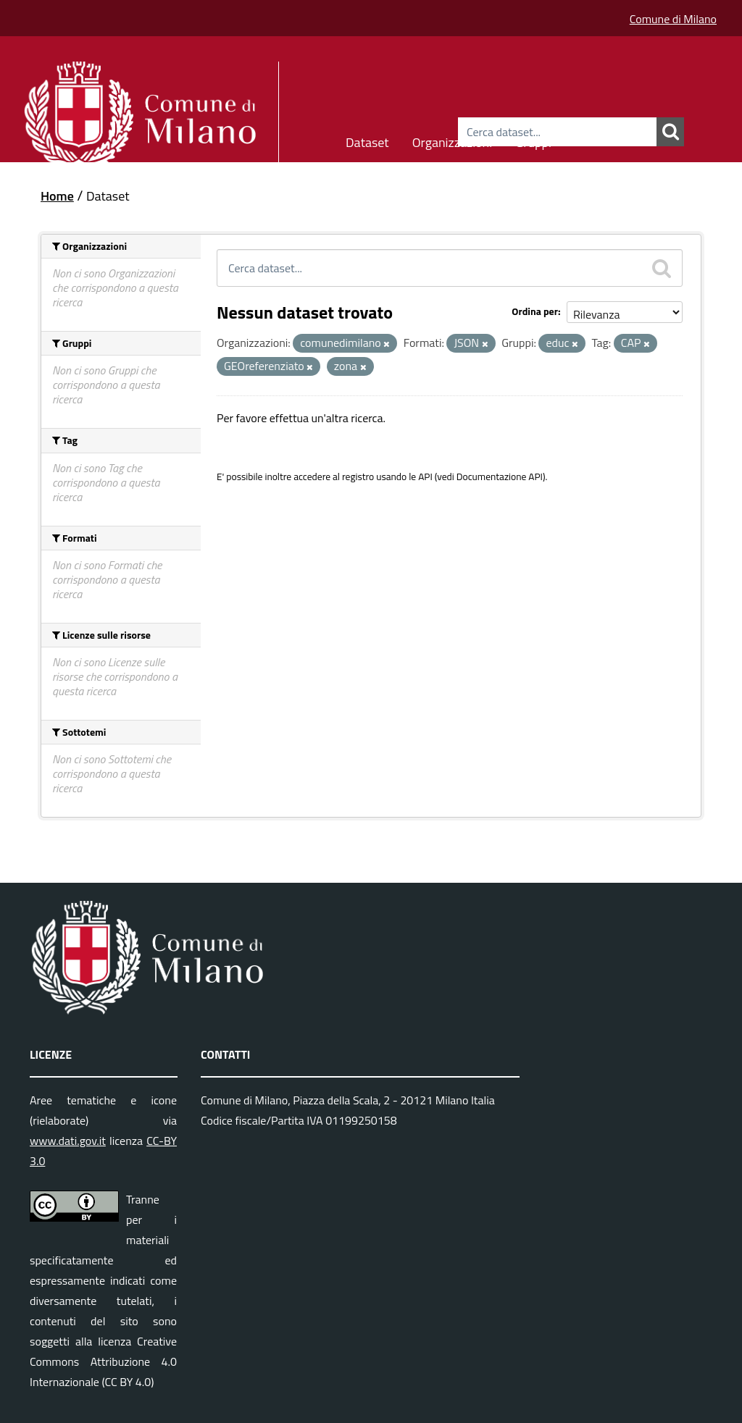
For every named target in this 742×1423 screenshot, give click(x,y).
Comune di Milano (673, 19)
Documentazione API (500, 476)
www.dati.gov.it (68, 1140)
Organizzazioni (452, 140)
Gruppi (533, 140)
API (425, 476)
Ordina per (535, 311)
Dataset (367, 140)
